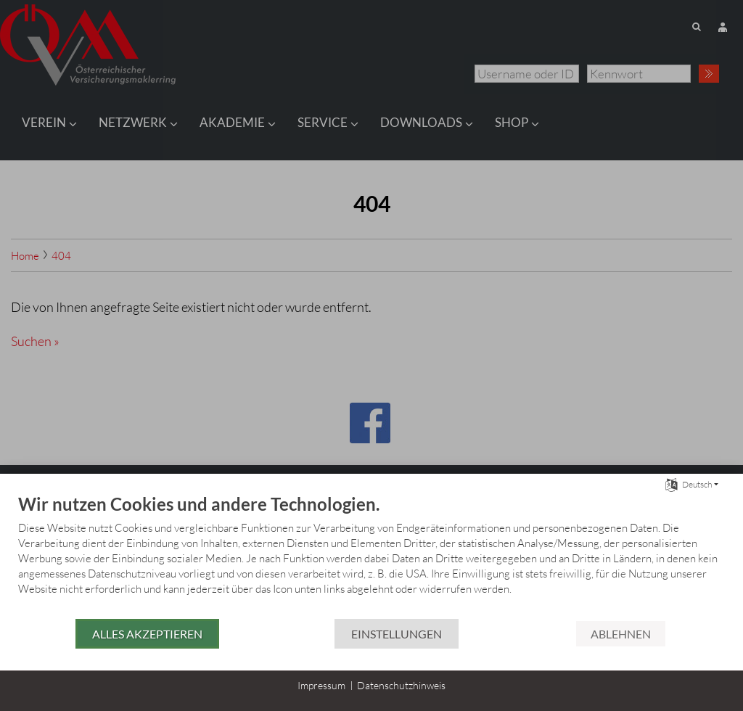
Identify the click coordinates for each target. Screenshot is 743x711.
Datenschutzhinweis (401, 685)
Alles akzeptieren (147, 634)
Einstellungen (396, 634)
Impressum (321, 685)
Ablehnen (621, 634)
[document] (371, 555)
